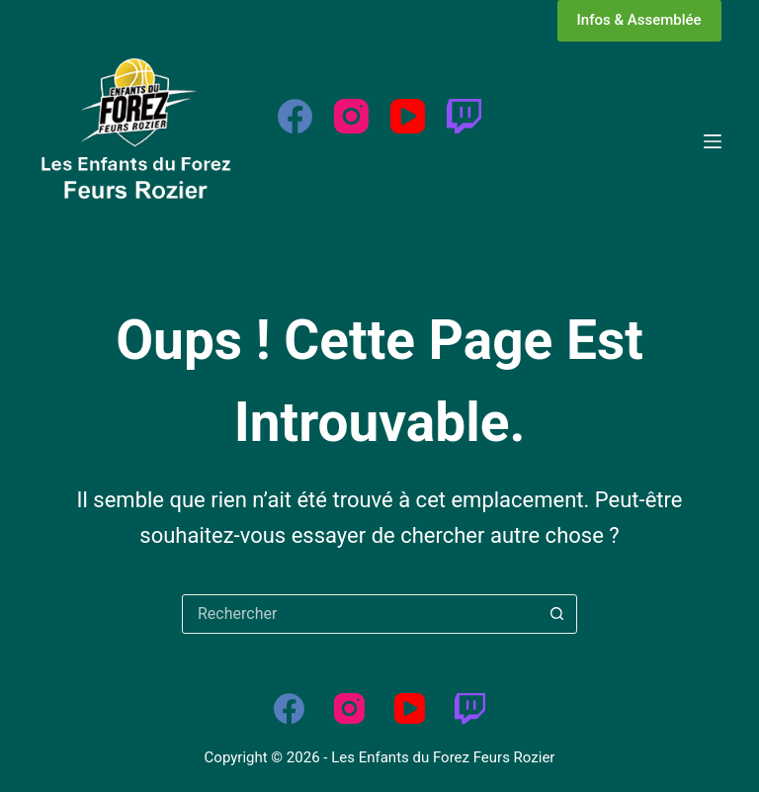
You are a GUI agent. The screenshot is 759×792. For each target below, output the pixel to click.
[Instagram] (351, 116)
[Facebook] (295, 116)
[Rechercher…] (360, 614)
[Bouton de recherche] (556, 614)
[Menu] (712, 141)
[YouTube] (407, 116)
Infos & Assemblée (639, 20)
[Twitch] (464, 116)
